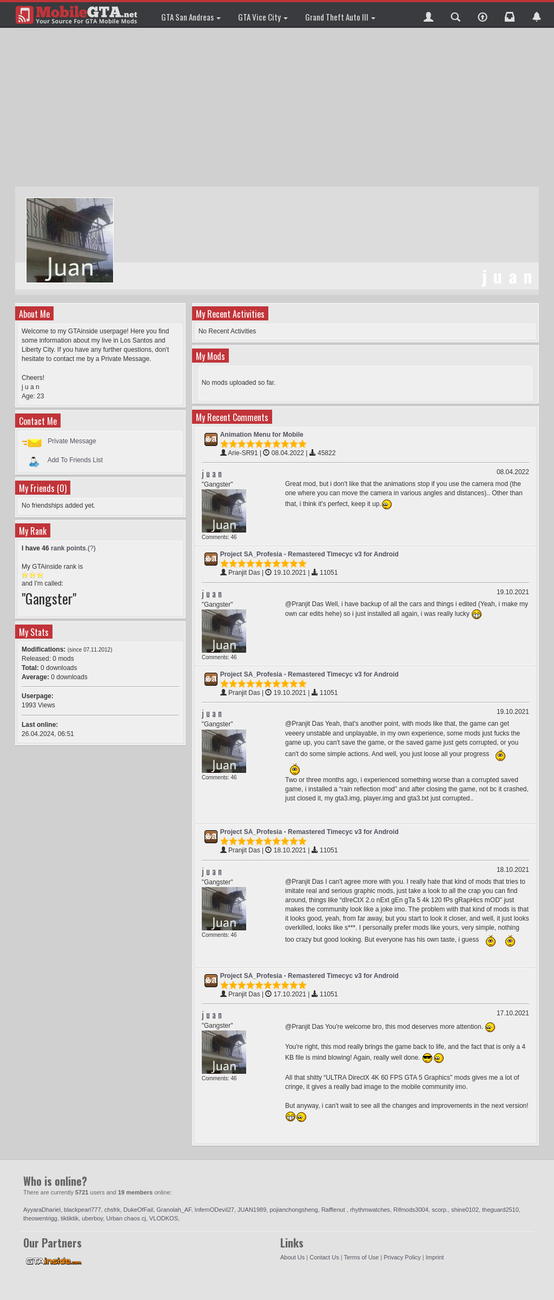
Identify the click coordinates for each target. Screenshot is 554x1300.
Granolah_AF (173, 1209)
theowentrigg (40, 1218)
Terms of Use (361, 1257)
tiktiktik (69, 1218)
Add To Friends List (75, 460)
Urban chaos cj (126, 1218)
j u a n (212, 473)
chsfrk (112, 1209)
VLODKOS (163, 1218)
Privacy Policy (402, 1257)
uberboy (92, 1218)
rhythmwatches (370, 1209)
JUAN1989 (252, 1209)
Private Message (72, 441)
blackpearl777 (82, 1209)
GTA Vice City (263, 17)
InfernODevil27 (214, 1209)
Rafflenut (334, 1209)
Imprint (435, 1257)
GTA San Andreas (191, 17)
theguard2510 (500, 1209)
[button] (428, 14)
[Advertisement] (278, 108)
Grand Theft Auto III (340, 17)
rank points (68, 548)
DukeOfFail (138, 1209)
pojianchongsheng (293, 1209)
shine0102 (465, 1209)
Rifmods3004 (410, 1209)
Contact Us (324, 1257)
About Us (292, 1257)
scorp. (440, 1209)
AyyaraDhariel (42, 1209)
